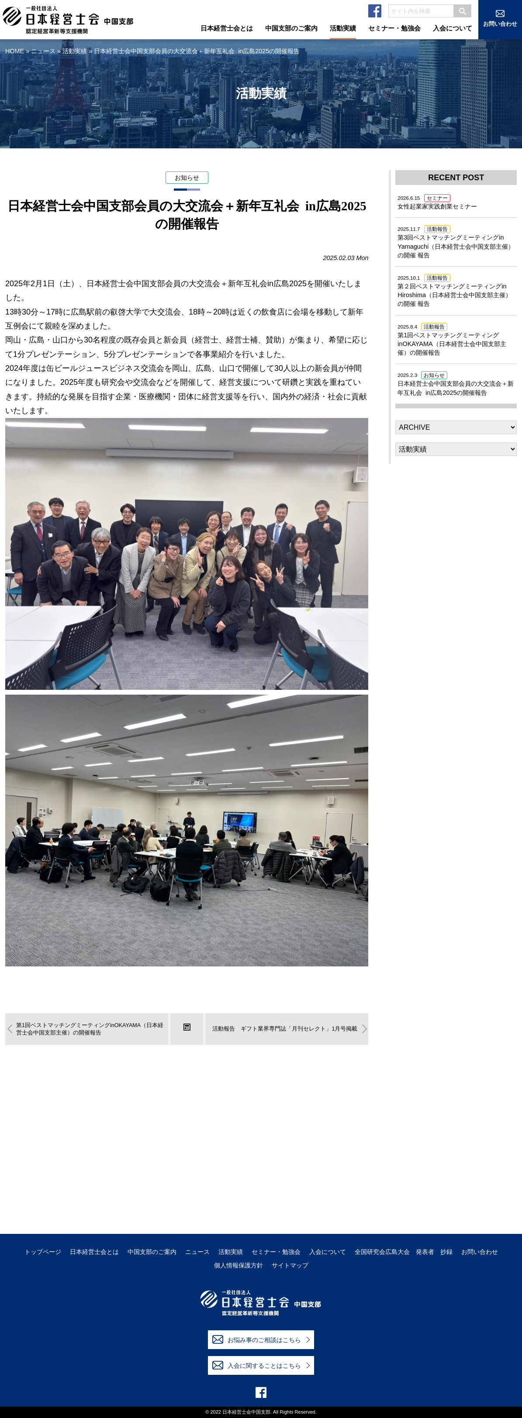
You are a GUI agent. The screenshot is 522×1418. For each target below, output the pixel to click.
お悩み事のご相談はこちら (256, 1339)
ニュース (43, 51)
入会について (327, 1252)
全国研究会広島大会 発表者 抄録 (404, 1252)
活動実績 (74, 51)
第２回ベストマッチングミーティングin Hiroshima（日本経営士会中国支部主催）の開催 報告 (455, 291)
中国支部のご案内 (152, 1252)
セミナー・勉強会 (276, 1252)
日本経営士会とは (94, 1252)
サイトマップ (290, 1265)
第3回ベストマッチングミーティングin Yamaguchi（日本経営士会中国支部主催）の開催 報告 (456, 242)
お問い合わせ (479, 1252)
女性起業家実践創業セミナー (437, 203)
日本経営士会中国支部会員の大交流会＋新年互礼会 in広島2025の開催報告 (456, 384)
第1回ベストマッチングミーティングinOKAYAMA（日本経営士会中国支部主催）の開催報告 (452, 339)
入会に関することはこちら (256, 1365)
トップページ (42, 1252)
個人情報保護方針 (238, 1265)
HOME (14, 51)
